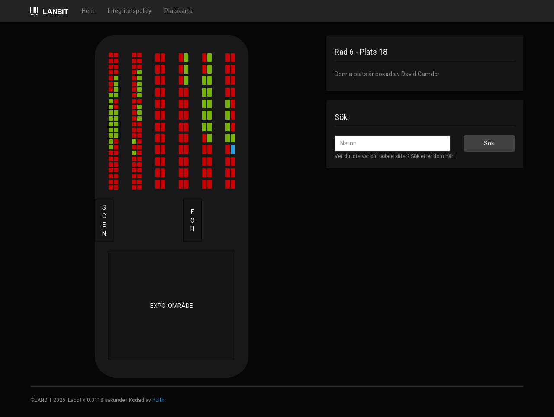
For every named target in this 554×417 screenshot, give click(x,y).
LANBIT (49, 11)
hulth (158, 400)
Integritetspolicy (129, 10)
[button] (110, 55)
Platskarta (178, 10)
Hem (88, 10)
